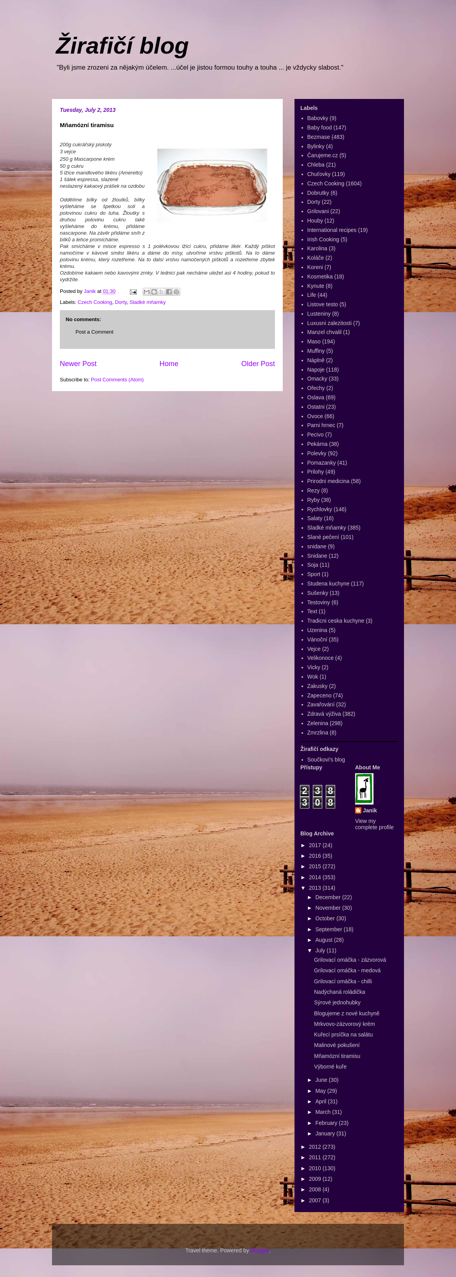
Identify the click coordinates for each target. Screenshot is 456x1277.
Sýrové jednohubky (337, 1002)
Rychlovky (319, 509)
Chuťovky (319, 174)
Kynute (316, 286)
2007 (316, 1200)
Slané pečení (323, 537)
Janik (370, 810)
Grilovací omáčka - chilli (343, 981)
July (321, 950)
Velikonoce (320, 658)
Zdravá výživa (324, 714)
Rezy (313, 490)
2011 (316, 1157)
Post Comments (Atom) (117, 380)
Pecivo (315, 434)
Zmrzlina (318, 732)
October (325, 918)
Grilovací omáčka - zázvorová (350, 960)
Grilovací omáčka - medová (347, 970)
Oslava (316, 397)
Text (312, 611)
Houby (315, 220)
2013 (316, 888)
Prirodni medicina (328, 481)
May (321, 1091)
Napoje (316, 369)
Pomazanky (321, 463)
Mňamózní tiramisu (337, 1056)
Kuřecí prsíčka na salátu (343, 1034)
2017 (316, 845)
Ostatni (316, 407)
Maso (314, 341)
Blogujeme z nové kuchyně (346, 1013)
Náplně (316, 360)
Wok (312, 677)
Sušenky (318, 593)
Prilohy (315, 472)
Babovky (318, 118)
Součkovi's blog (326, 759)
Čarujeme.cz (322, 155)
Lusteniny (319, 314)
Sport (313, 574)
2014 (316, 877)
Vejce (314, 649)
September (329, 929)
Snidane (317, 556)
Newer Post (78, 364)
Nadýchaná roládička (339, 992)
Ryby (313, 500)
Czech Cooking (95, 302)
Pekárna (317, 444)
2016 (316, 856)
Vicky (313, 667)
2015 (316, 866)
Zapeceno (319, 695)
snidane (317, 546)
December (328, 897)
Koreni (315, 267)
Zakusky (317, 686)
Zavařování (321, 704)
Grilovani (318, 211)
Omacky (317, 378)
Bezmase (318, 137)
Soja (312, 565)
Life (311, 295)
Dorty (121, 302)
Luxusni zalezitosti (329, 323)
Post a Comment (94, 332)
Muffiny (316, 351)
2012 (316, 1147)
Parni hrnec (321, 425)
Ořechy (316, 388)
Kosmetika (320, 276)
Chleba (316, 165)
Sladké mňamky (147, 302)
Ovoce (315, 416)
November (328, 908)
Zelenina (318, 723)
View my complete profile (374, 824)
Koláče (315, 258)
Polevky (317, 453)
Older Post (258, 364)
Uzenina (317, 630)
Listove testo (322, 304)
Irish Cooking (323, 239)
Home (169, 364)
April (321, 1101)
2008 (316, 1189)
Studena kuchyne (328, 583)
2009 (316, 1179)
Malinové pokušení (337, 1045)
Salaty (315, 518)
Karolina (317, 248)
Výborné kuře (330, 1066)
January (325, 1133)
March (323, 1112)
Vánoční (317, 639)
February (327, 1123)
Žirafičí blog (122, 45)
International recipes (332, 230)
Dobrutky (318, 193)
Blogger (260, 1250)
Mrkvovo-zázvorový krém (344, 1024)
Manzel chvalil (324, 332)
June (322, 1080)
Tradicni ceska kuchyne (335, 621)
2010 (316, 1168)
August (324, 940)
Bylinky (316, 146)
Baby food (319, 127)
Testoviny (318, 602)
